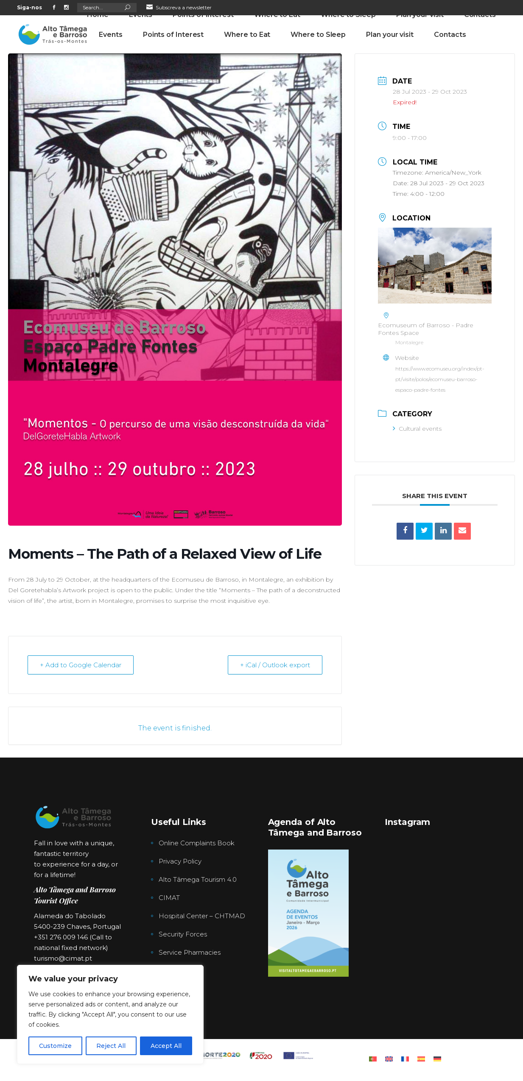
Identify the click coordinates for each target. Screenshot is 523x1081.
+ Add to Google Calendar (80, 665)
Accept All (166, 1046)
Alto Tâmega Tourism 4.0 (198, 879)
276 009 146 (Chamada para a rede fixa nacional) (227, 23)
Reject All (111, 1046)
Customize (55, 1046)
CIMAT (169, 898)
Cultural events (417, 428)
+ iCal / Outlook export (275, 665)
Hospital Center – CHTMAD (202, 916)
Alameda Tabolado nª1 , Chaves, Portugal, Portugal (365, 23)
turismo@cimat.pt (63, 958)
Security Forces (183, 934)
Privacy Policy (180, 861)
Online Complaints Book (197, 843)
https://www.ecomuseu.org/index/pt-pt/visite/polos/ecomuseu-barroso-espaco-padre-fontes (439, 379)
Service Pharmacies (190, 952)
